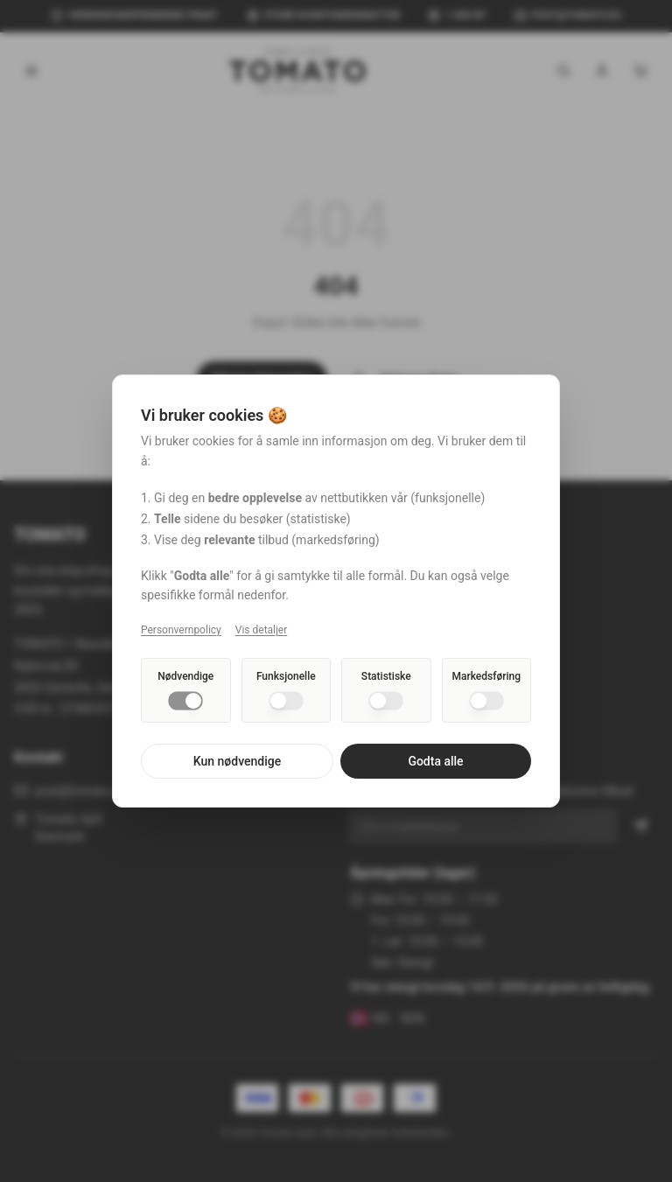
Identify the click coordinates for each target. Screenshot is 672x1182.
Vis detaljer (261, 630)
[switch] (185, 700)
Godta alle (435, 761)
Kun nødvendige (237, 761)
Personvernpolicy (181, 630)
